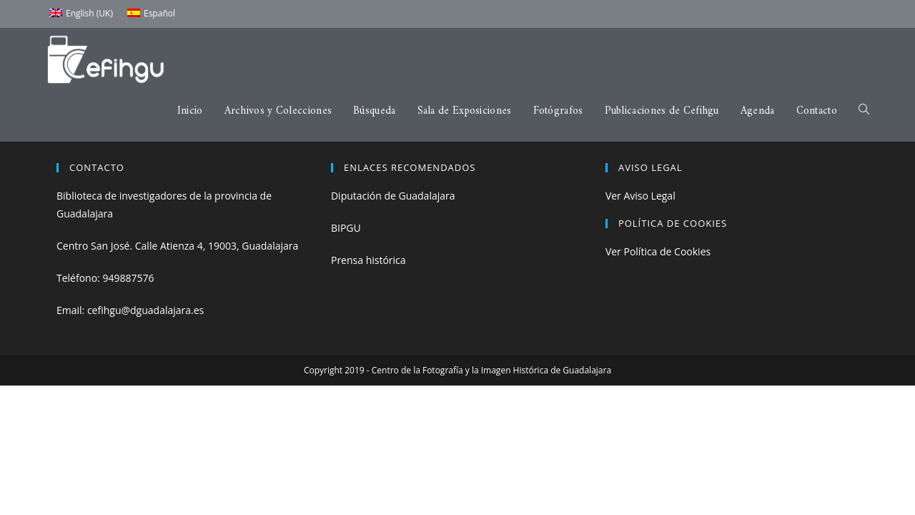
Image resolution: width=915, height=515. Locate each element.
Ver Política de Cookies (658, 251)
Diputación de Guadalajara (393, 195)
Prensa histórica (368, 260)
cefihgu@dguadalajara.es (145, 310)
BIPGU (346, 228)
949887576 (128, 278)
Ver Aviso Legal (640, 195)
